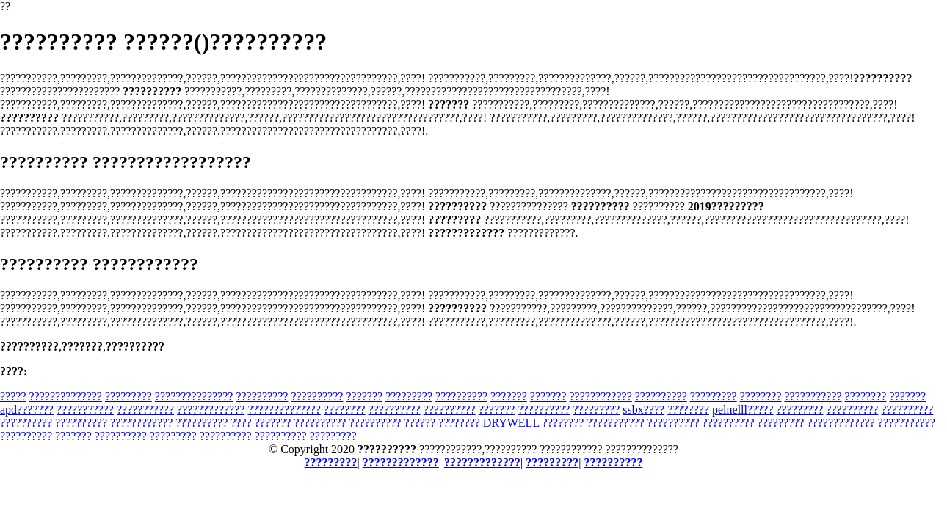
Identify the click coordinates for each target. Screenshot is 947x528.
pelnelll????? (743, 409)
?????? (419, 423)
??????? (364, 396)
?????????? (262, 396)
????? (13, 396)
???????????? (601, 396)
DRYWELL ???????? (533, 423)
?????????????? (65, 396)
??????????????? (194, 396)
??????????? (812, 396)
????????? (128, 396)
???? (241, 423)
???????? (761, 396)
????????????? (210, 409)
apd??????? (27, 409)
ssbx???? (643, 409)
